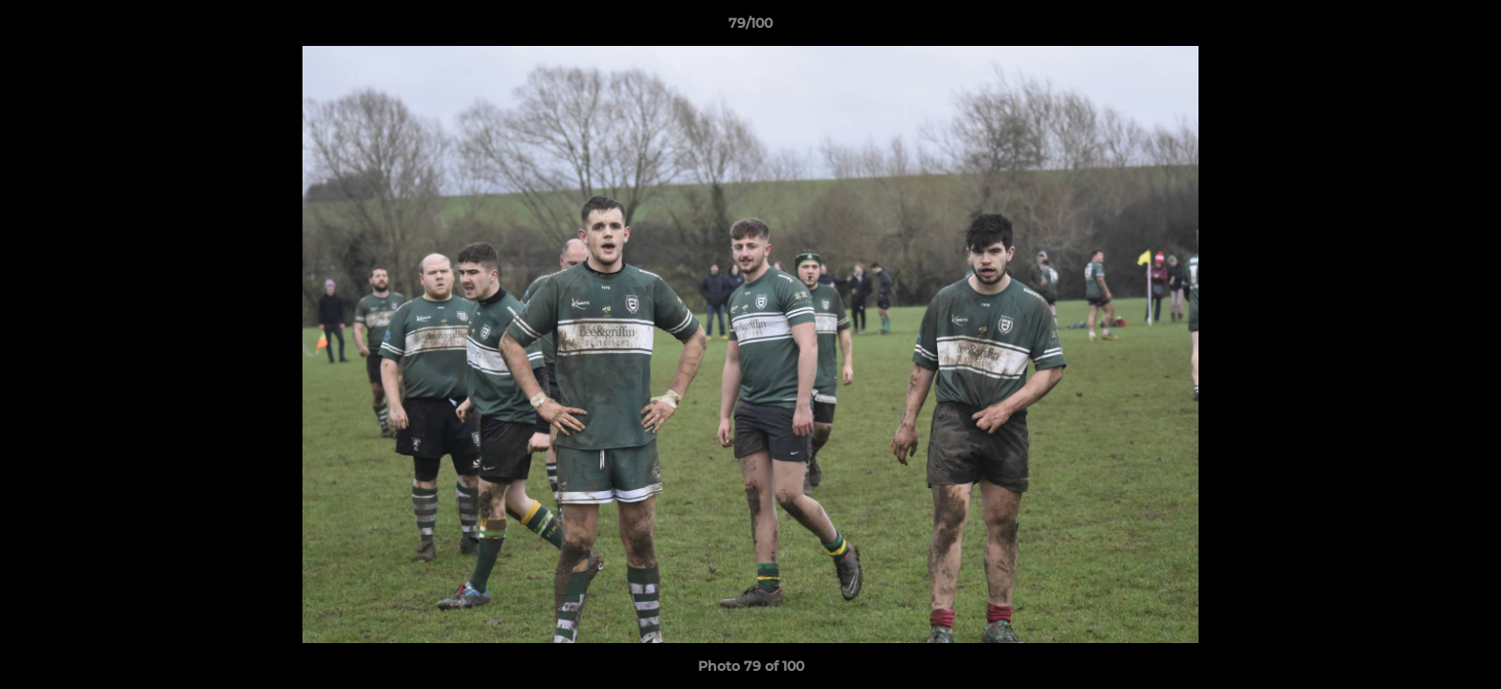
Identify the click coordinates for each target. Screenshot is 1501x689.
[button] (1466, 27)
